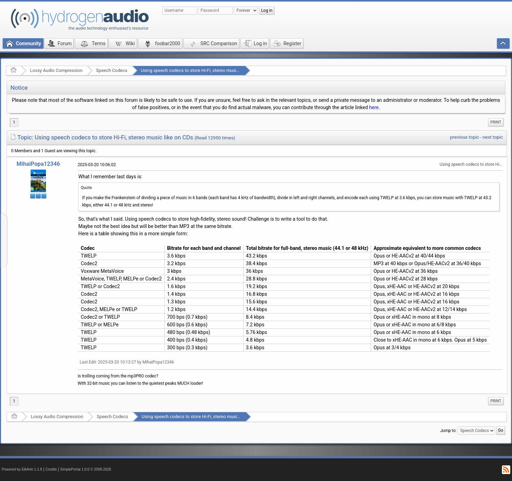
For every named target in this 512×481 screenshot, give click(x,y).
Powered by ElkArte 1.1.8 (22, 469)
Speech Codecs (111, 70)
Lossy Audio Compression (56, 70)
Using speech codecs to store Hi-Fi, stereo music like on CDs (201, 70)
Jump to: (448, 430)
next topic (493, 137)
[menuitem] (496, 122)
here (374, 107)
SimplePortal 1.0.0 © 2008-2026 (85, 469)
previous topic (464, 137)
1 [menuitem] (14, 122)
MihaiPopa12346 (38, 164)
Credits (51, 469)
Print (495, 122)
